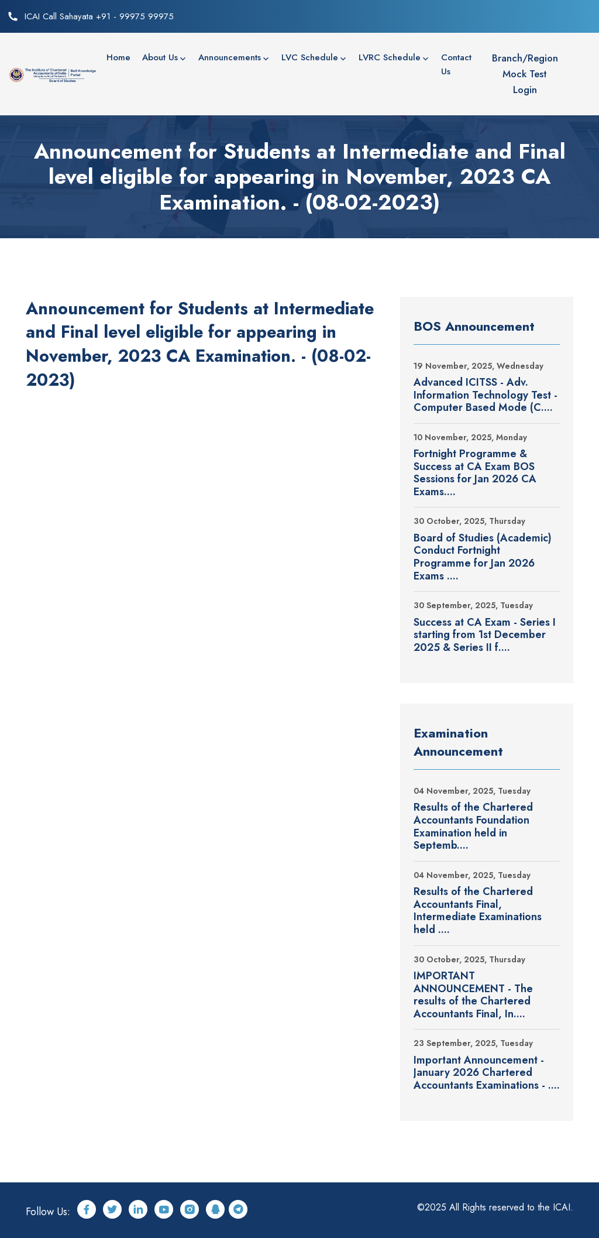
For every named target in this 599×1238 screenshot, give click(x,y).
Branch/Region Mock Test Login (525, 74)
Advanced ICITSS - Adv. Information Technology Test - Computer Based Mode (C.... (485, 395)
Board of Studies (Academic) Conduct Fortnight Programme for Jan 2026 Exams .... (483, 557)
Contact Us (456, 64)
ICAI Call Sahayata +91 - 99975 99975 (99, 16)
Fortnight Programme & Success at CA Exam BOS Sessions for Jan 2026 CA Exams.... (475, 473)
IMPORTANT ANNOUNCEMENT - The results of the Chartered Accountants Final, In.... (473, 995)
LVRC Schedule (390, 57)
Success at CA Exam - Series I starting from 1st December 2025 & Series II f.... (485, 635)
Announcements (229, 57)
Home (118, 57)
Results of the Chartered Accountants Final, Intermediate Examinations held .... (478, 911)
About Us (160, 57)
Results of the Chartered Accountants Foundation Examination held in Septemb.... (473, 826)
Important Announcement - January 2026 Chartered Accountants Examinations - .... (487, 1073)
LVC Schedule (309, 57)
